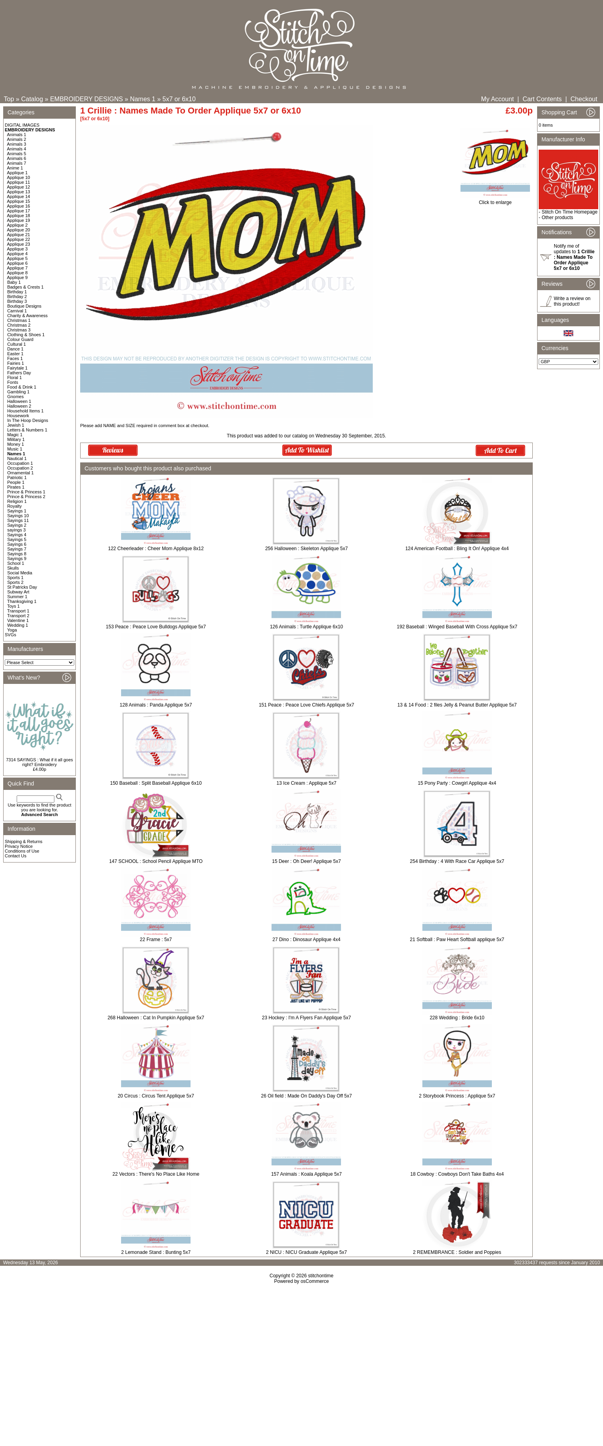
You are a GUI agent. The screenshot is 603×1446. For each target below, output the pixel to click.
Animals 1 (16, 134)
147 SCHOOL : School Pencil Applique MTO (155, 861)
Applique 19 (18, 220)
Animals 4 (16, 148)
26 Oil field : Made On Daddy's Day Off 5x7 (306, 1096)
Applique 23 (18, 244)
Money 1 (15, 444)
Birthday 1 (17, 291)
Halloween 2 (19, 406)
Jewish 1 (15, 425)
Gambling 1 (18, 391)
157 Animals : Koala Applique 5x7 (306, 1174)
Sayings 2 (16, 525)
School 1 (15, 563)
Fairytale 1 (17, 368)
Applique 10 (18, 177)
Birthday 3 (17, 301)
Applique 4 (17, 253)
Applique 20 (18, 229)
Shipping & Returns (23, 841)
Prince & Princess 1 (26, 491)
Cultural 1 (16, 344)
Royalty (14, 506)
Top (9, 99)
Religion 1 (17, 501)
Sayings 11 (18, 520)
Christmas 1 (19, 320)
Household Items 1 (25, 410)
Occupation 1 (20, 463)
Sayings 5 (16, 539)
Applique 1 (17, 172)
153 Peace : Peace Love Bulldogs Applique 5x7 (156, 627)
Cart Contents (542, 99)
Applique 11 (18, 182)
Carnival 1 (17, 310)
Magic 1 (15, 434)
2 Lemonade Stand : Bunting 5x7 (156, 1252)
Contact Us (15, 855)
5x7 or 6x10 (179, 99)
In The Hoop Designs (27, 420)
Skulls (13, 568)
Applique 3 (17, 248)
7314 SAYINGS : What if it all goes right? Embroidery (39, 762)
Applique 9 (17, 277)
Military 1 (16, 439)
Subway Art (18, 591)
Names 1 (142, 99)
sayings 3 (16, 530)
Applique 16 (18, 206)
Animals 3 (16, 144)
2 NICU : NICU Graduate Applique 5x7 (306, 1252)
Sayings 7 (16, 549)
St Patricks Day (22, 587)
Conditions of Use (22, 851)
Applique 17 (18, 210)
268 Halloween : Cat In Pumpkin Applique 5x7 (156, 1017)
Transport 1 (18, 610)
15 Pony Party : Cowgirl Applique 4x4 (457, 783)
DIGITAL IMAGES (22, 125)
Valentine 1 (18, 620)
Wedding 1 (17, 625)
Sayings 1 (16, 510)
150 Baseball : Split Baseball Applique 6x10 (156, 783)
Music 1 (14, 449)
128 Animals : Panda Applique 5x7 (156, 705)
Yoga (12, 630)
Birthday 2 (17, 296)
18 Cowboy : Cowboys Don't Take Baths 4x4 (457, 1174)
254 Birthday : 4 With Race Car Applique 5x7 (457, 861)
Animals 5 (16, 153)
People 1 (15, 482)
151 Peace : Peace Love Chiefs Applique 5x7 (306, 705)
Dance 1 (15, 349)
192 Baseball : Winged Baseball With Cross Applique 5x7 (457, 627)
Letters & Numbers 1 (27, 429)
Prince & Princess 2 (26, 496)
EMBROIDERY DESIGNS (86, 99)
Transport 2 (18, 615)
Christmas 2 (19, 325)
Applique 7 (17, 268)
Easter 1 (15, 353)
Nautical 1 (17, 458)
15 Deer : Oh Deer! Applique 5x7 (306, 861)
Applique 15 (18, 201)
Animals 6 (16, 158)
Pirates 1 (15, 487)
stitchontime (320, 1275)
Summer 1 (17, 596)
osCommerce (315, 1281)
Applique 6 (17, 263)
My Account (497, 99)
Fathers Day (19, 372)
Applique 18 (18, 215)
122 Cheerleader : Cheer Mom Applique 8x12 (156, 548)
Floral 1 (14, 377)
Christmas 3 (19, 329)
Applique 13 (18, 191)
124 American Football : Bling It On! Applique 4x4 (457, 548)
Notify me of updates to (574, 257)
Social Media (19, 572)
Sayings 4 (16, 534)
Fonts (12, 382)
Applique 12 (18, 187)
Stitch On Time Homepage (569, 212)
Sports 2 (15, 582)
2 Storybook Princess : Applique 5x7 (457, 1096)
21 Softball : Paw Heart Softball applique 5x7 (457, 939)
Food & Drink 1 (21, 387)
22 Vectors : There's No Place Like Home (155, 1174)
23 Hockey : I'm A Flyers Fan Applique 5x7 (306, 1017)
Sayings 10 (18, 515)
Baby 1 (14, 282)
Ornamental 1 (20, 472)
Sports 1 (15, 577)
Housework (18, 415)
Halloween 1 (19, 401)
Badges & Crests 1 (25, 287)
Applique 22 (18, 239)
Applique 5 (17, 258)
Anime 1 (15, 168)
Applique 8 (17, 272)
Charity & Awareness (27, 315)
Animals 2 (16, 139)
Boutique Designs (24, 306)
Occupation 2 (20, 468)
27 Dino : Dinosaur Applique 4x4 (306, 939)
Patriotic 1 (17, 477)
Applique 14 (18, 196)
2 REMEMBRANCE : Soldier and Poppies (457, 1252)
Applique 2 (17, 225)
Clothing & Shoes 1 (25, 334)
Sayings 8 (16, 553)
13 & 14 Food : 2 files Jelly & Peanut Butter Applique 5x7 (457, 705)
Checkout (583, 99)
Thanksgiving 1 (22, 601)
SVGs (10, 634)
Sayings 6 (16, 544)
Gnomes (15, 396)
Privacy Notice (19, 846)
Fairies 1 (15, 363)
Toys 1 (13, 606)
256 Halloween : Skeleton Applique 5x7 (306, 548)
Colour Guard (20, 339)
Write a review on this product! (572, 301)
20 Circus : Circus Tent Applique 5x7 (156, 1096)
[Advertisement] (302, 1352)
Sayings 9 (16, 558)
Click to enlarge (495, 200)
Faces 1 (15, 358)
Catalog (32, 99)
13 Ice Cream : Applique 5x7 (307, 783)
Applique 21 (18, 234)
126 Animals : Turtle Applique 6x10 (306, 627)
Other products (557, 217)
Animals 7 (16, 163)
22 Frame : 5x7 (156, 939)
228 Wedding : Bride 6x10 (457, 1017)
